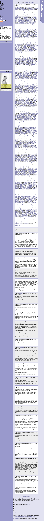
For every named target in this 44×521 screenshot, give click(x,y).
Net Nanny (25, 516)
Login (3, 18)
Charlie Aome (21, 347)
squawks (2, 26)
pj (0, 34)
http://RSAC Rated (31, 516)
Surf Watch (20, 516)
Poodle (20, 228)
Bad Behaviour (16, 518)
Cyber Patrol (15, 516)
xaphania (20, 293)
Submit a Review (26, 496)
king (20, 4)
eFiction (28, 504)
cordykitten (21, 269)
